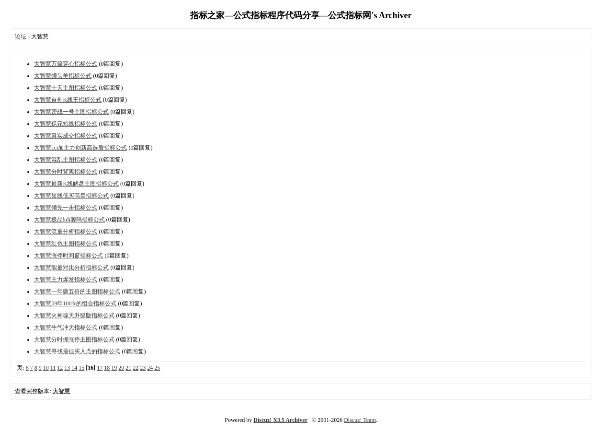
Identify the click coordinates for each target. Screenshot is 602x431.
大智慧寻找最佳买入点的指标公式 (77, 351)
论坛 (20, 36)
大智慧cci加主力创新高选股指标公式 (80, 147)
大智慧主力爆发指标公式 (65, 279)
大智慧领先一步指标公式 (65, 207)
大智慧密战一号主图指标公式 (71, 111)
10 (46, 367)
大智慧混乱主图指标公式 (65, 159)
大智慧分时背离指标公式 (65, 171)
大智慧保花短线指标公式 (65, 123)
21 (128, 367)
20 (121, 367)
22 (135, 367)
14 (74, 367)
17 (99, 367)
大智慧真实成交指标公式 (65, 135)
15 (81, 367)
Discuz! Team (360, 420)
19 (114, 367)
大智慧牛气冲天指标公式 (65, 327)
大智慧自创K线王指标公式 (68, 99)
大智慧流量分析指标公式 (65, 231)
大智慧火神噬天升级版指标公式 (74, 315)
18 (107, 367)
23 (143, 367)
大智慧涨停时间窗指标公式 (68, 255)
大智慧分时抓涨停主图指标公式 (74, 339)
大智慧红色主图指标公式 (65, 243)
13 (67, 367)
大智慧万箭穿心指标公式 (65, 63)
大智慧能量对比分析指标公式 (71, 267)
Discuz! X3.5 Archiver (280, 420)
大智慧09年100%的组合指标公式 (75, 303)
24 (150, 367)
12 (60, 367)
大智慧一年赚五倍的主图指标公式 (77, 291)
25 (157, 367)
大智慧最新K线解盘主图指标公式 (76, 183)
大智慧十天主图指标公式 (65, 87)
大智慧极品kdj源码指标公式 (69, 219)
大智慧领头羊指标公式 (62, 75)
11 (53, 367)
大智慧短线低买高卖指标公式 (71, 195)
